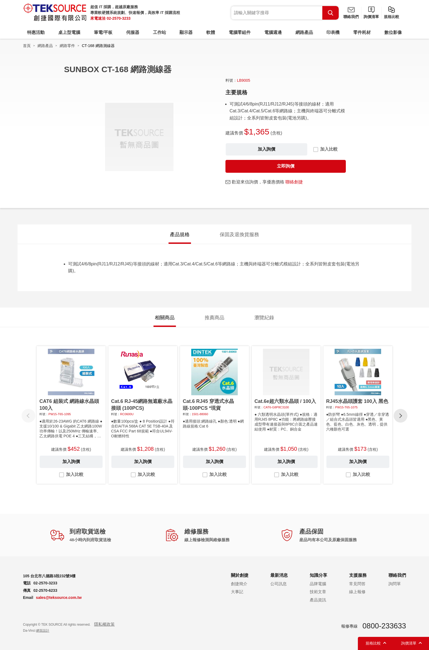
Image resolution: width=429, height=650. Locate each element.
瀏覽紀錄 (264, 317)
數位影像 (393, 32)
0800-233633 (384, 626)
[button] (400, 416)
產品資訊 (318, 600)
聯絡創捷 (294, 182)
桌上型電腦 (69, 32)
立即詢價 (285, 166)
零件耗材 (362, 32)
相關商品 (165, 317)
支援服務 (358, 575)
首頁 (27, 45)
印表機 (333, 32)
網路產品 (304, 32)
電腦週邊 (273, 32)
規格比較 (391, 16)
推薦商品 (214, 317)
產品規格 (180, 234)
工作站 (159, 32)
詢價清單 (371, 16)
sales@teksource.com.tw (59, 597)
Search (330, 13)
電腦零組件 (240, 32)
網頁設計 (42, 631)
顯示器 (186, 32)
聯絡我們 (351, 16)
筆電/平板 (103, 32)
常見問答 (357, 583)
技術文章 (318, 591)
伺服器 (132, 32)
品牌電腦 (318, 583)
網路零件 (67, 45)
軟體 (210, 32)
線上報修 (357, 591)
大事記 (237, 591)
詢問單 (395, 583)
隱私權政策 (104, 624)
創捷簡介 (239, 583)
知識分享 (318, 575)
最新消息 (279, 575)
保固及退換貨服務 (239, 234)
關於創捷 (239, 575)
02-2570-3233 (119, 18)
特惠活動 (36, 32)
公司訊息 (278, 583)
